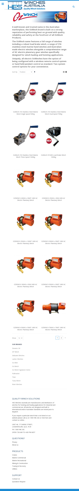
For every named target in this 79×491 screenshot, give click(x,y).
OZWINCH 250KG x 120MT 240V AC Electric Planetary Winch (25, 242)
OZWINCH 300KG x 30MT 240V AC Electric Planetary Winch (53, 242)
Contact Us (16, 479)
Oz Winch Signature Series (21, 370)
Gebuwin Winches (18, 355)
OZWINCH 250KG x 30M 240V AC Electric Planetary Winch (53, 199)
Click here (45, 418)
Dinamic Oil (16, 348)
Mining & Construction (20, 463)
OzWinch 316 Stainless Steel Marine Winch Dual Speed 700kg (53, 113)
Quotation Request (18, 482)
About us (15, 445)
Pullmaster (16, 373)
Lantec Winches (17, 359)
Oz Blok (15, 363)
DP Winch (15, 352)
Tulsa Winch (16, 381)
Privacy (14, 442)
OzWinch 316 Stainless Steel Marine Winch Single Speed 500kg (25, 113)
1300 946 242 (34, 418)
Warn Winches (17, 384)
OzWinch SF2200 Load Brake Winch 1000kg (53, 156)
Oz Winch (15, 366)
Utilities (14, 469)
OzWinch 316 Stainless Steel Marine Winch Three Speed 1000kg (25, 156)
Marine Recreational (19, 460)
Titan (14, 377)
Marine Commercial (19, 458)
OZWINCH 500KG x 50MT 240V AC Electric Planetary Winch (25, 328)
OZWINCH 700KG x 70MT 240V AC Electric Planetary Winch (53, 328)
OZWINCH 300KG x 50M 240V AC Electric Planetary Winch (25, 285)
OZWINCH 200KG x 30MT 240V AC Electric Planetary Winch (25, 199)
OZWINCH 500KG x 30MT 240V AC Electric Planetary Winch (53, 285)
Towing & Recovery (19, 466)
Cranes (14, 455)
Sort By (14, 72)
